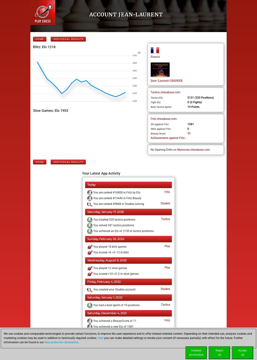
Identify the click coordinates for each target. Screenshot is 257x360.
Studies (165, 203)
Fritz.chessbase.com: (164, 119)
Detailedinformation (196, 352)
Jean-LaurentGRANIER (167, 80)
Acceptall (242, 352)
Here (101, 338)
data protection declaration (61, 342)
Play (167, 246)
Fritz (167, 192)
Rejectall (219, 352)
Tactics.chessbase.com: (166, 92)
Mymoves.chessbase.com (193, 149)
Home (40, 39)
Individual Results (68, 39)
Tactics (165, 219)
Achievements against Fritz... (169, 138)
